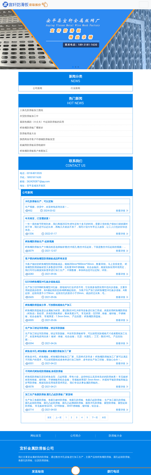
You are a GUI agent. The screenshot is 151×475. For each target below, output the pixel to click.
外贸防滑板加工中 (29, 116)
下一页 (95, 417)
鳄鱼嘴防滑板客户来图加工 (34, 150)
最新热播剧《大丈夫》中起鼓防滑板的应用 (42, 121)
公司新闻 (37, 88)
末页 (104, 417)
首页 (49, 417)
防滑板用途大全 (28, 133)
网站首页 (35, 435)
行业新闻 (75, 88)
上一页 (58, 417)
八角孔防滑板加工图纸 (31, 110)
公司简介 (75, 435)
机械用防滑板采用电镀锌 (32, 145)
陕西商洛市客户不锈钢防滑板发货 (37, 139)
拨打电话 (113, 471)
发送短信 (38, 471)
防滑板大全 (115, 435)
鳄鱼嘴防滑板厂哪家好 (31, 127)
